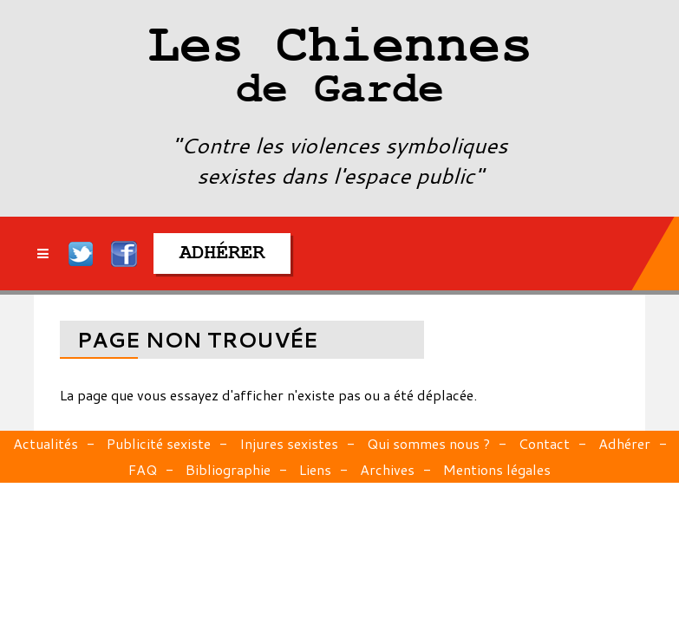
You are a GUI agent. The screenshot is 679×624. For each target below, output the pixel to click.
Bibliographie (228, 469)
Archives (387, 469)
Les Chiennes (339, 69)
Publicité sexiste (159, 443)
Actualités (45, 443)
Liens (315, 469)
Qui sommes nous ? (428, 443)
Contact (544, 443)
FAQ (142, 469)
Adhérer (624, 443)
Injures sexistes (288, 443)
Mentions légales (497, 469)
